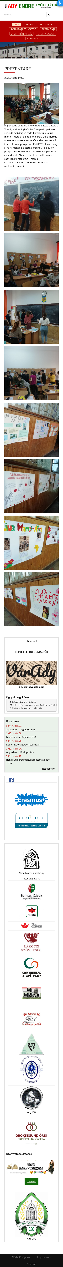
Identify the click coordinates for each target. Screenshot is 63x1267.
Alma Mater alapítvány (31, 872)
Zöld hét (31, 1181)
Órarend (32, 641)
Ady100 (31, 1112)
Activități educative (23, 29)
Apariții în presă (21, 33)
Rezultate (45, 24)
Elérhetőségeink (21, 1257)
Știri (16, 24)
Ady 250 (31, 1238)
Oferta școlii (45, 33)
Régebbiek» (48, 768)
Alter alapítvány (31, 878)
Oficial (29, 24)
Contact (32, 38)
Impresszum (44, 1257)
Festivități (48, 29)
